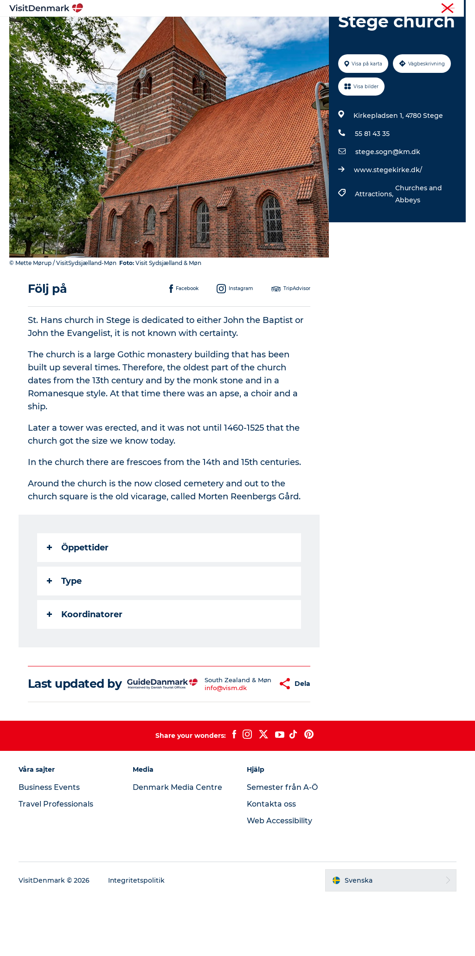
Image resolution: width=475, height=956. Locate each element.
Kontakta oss (271, 861)
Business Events (49, 844)
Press (458, 9)
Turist (434, 9)
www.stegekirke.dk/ (388, 214)
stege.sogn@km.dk (387, 196)
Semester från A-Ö (282, 844)
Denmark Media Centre (177, 844)
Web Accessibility (279, 878)
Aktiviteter (228, 30)
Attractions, (375, 238)
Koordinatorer (84, 658)
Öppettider (78, 592)
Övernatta (277, 30)
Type (64, 625)
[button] (252, 734)
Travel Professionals (56, 861)
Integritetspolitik (136, 938)
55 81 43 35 (372, 178)
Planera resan (333, 30)
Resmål (183, 30)
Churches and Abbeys (418, 238)
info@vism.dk (208, 742)
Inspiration (137, 30)
